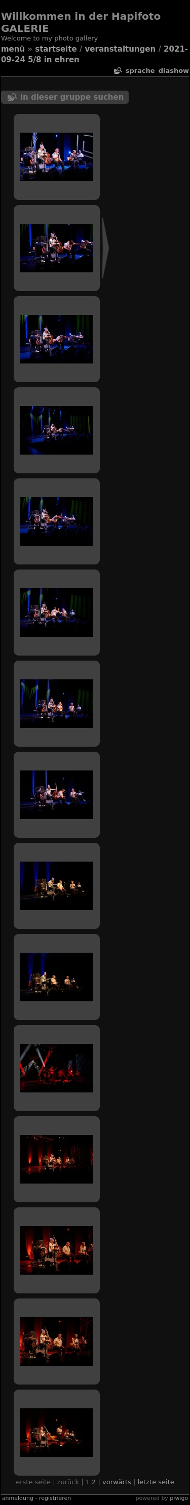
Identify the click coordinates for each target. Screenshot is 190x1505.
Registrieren (55, 1498)
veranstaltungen (120, 49)
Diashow (174, 70)
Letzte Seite (156, 1482)
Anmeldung (17, 1498)
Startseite (56, 49)
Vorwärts (116, 1482)
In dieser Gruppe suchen (72, 97)
